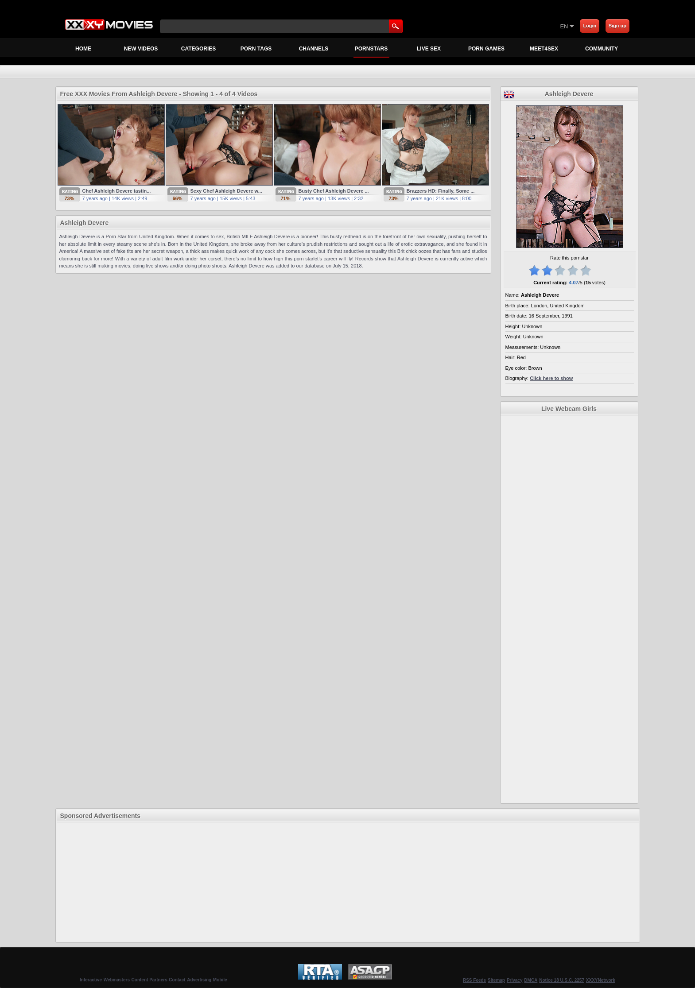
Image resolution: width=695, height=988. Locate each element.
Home (83, 49)
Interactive (91, 979)
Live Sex (429, 49)
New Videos (141, 49)
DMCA (530, 980)
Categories (198, 49)
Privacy (515, 980)
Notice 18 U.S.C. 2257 (561, 980)
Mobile (220, 979)
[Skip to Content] (456, 26)
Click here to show (551, 378)
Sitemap (496, 980)
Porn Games (486, 49)
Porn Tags (256, 49)
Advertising (199, 979)
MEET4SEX (544, 49)
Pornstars (371, 51)
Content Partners (149, 979)
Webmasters (117, 979)
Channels (314, 49)
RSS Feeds (474, 980)
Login (589, 25)
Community (601, 49)
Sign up (617, 25)
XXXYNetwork (600, 980)
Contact (177, 979)
